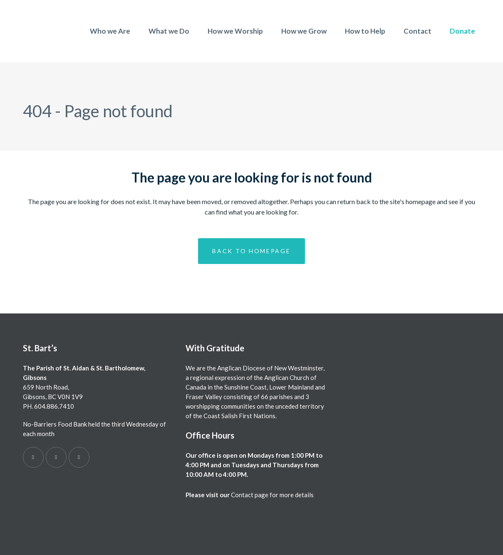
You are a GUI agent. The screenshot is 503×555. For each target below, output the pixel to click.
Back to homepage (251, 250)
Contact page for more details (272, 494)
